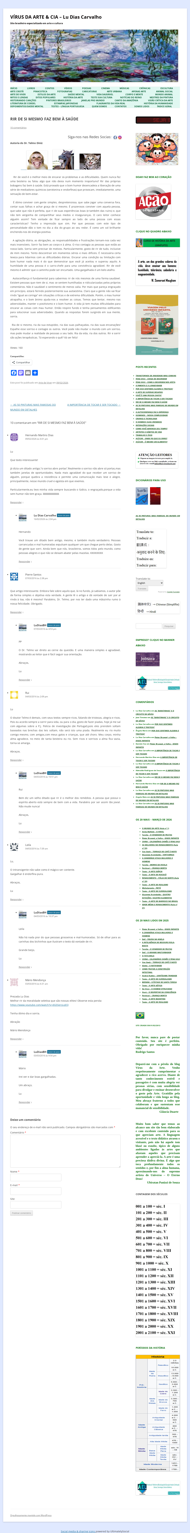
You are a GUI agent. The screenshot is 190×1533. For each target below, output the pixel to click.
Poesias (86, 88)
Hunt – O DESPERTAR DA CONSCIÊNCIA (159, 992)
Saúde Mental (76, 94)
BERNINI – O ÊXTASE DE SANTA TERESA (159, 982)
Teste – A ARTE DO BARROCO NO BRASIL (160, 901)
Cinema (105, 88)
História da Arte (73, 97)
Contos (49, 88)
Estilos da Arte (47, 94)
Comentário (18, 1132)
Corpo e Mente (134, 94)
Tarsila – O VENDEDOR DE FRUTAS (157, 835)
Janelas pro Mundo (93, 100)
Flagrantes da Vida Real (111, 103)
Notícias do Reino (131, 97)
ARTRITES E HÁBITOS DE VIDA (149, 432)
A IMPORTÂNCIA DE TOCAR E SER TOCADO (94, 404)
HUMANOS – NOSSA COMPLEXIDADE (152, 415)
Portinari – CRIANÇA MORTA (154, 868)
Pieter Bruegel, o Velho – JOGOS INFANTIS (160, 838)
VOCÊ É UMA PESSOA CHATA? (149, 395)
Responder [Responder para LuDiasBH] (24, 679)
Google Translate (173, 592)
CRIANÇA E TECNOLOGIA (146, 418)
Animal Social (164, 91)
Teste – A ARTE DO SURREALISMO (157, 891)
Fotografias (64, 91)
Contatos (121, 106)
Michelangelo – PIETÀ (151, 888)
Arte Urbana (114, 91)
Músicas (124, 88)
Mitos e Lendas (19, 97)
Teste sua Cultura (101, 97)
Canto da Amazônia (126, 100)
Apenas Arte (139, 91)
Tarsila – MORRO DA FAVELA (154, 864)
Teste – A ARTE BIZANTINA (153, 999)
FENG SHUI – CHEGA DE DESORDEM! (151, 379)
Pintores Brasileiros (58, 100)
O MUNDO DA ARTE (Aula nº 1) (155, 828)
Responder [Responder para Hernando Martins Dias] (16, 502)
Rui (27, 693)
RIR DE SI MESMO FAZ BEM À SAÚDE (151, 402)
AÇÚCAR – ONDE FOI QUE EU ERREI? (151, 438)
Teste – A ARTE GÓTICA (152, 985)
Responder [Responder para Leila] (16, 899)
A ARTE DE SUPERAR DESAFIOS (149, 392)
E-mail (15, 1185)
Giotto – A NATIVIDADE (152, 965)
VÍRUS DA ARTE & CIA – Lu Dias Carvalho (56, 17)
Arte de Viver (18, 94)
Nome (14, 1171)
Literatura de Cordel (23, 103)
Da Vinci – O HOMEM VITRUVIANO (157, 989)
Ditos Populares (45, 97)
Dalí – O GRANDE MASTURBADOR (156, 952)
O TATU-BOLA (148, 955)
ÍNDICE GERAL (164, 106)
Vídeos (68, 88)
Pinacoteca (40, 91)
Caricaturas (89, 91)
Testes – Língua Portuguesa (67, 106)
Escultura (166, 88)
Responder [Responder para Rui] (16, 760)
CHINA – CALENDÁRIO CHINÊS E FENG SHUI (161, 841)
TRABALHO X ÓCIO (144, 435)
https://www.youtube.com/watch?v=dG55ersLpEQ (39, 1005)
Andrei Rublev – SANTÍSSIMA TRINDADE (159, 975)
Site (12, 1199)
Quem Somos (99, 106)
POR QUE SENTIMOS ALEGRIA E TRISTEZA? (154, 389)
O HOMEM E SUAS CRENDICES (149, 422)
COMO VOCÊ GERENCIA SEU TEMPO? (152, 428)
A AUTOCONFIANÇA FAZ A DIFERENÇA (152, 412)
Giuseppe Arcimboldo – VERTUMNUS (158, 854)
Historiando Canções (23, 100)
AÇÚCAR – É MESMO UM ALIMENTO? (152, 442)
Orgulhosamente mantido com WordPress (31, 1515)
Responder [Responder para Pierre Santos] (16, 612)
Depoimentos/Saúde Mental (26, 106)
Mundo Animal (164, 94)
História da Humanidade (158, 103)
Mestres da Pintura (161, 97)
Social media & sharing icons (78, 1531)
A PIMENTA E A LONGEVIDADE (149, 385)
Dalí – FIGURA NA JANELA (153, 939)
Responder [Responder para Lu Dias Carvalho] (24, 561)
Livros (31, 88)
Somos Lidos (141, 106)
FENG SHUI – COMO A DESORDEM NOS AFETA (155, 382)
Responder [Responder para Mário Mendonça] (16, 1038)
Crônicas (144, 88)
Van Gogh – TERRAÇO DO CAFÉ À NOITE (159, 851)
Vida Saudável (105, 94)
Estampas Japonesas (66, 103)
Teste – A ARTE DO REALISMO (155, 884)
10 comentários (18, 127)
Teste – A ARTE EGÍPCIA (152, 871)
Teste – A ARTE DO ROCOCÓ (154, 874)
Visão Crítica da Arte (160, 100)
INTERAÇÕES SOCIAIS (145, 425)
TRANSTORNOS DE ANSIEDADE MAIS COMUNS (156, 375)
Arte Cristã (17, 91)
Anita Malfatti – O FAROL (153, 831)
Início (13, 88)
